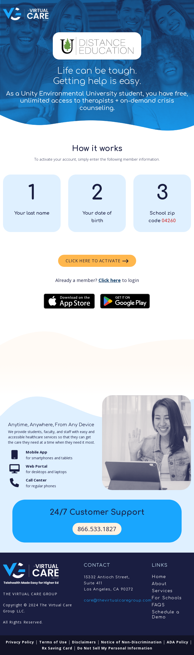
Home (159, 577)
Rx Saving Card (57, 648)
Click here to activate (97, 261)
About (159, 584)
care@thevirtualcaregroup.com (118, 600)
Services (162, 591)
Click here (110, 280)
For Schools (167, 598)
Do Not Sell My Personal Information (114, 648)
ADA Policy (177, 642)
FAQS (158, 605)
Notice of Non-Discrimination (131, 642)
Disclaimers (84, 642)
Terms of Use (53, 642)
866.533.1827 (97, 529)
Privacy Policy (20, 642)
